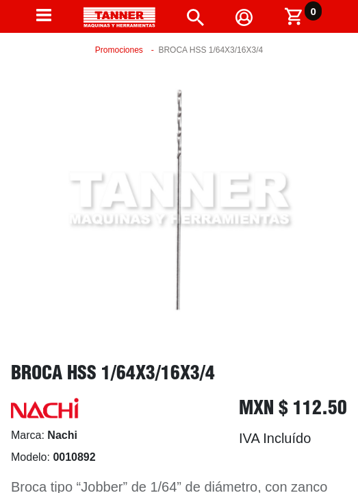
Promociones (119, 50)
